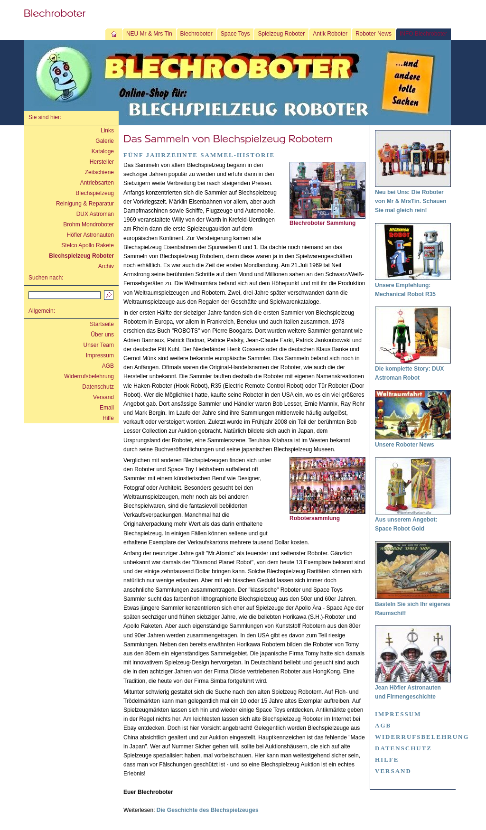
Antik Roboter (330, 33)
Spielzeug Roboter (281, 33)
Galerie (104, 141)
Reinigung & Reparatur (85, 203)
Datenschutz (98, 386)
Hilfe (108, 418)
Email (107, 407)
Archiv (106, 266)
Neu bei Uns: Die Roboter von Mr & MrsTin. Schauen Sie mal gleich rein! (410, 201)
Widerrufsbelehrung (89, 376)
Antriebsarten (97, 182)
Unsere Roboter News (404, 444)
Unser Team (99, 345)
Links (107, 130)
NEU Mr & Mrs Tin (149, 33)
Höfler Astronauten (90, 235)
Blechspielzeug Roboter (81, 255)
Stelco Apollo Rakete (87, 245)
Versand (103, 397)
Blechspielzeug (94, 193)
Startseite (102, 324)
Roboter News (373, 33)
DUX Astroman (95, 214)
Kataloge (103, 151)
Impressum (100, 355)
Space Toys (235, 33)
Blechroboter (196, 33)
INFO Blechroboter (423, 33)
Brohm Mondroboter (88, 224)
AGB (108, 366)
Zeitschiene (99, 172)
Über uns (102, 334)
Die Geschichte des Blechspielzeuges (208, 810)
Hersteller (102, 162)
